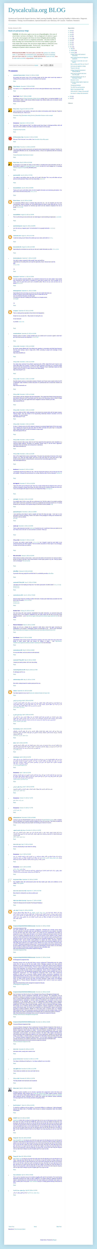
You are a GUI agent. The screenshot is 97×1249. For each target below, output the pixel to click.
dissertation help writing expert (41, 139)
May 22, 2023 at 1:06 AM (30, 660)
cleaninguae (16, 757)
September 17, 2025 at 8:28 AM (34, 900)
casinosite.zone (17, 235)
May (72, 48)
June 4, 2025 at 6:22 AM (25, 854)
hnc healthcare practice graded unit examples (51, 1094)
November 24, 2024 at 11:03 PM (33, 830)
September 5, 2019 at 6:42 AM (27, 123)
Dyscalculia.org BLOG (37, 10)
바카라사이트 (20, 283)
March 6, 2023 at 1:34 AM (29, 624)
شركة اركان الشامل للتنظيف (19, 830)
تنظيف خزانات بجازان (17, 869)
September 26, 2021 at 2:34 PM (26, 310)
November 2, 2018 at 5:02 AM (27, 86)
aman (14, 742)
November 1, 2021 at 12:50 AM (27, 439)
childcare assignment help (19, 167)
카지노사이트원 (57, 584)
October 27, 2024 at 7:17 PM (26, 807)
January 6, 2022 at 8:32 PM (28, 555)
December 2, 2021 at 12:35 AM (29, 511)
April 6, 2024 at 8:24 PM (28, 714)
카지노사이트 (34, 191)
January (73, 52)
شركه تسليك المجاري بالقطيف (38, 912)
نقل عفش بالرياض (17, 810)
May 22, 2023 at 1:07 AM (31, 669)
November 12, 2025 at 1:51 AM (43, 957)
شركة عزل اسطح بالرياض (18, 707)
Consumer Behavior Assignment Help (21, 1041)
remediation (30, 56)
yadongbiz (15, 499)
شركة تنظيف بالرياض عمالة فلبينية (20, 735)
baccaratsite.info (17, 247)
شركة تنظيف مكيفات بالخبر (19, 836)
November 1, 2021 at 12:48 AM (27, 410)
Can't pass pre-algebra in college (78, 66)
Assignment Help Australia (19, 129)
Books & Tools (50, 56)
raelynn (15, 690)
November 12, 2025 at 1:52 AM (43, 1021)
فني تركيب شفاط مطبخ (18, 800)
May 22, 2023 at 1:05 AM (28, 650)
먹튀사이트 (15, 900)
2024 (71, 30)
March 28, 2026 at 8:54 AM (25, 1137)
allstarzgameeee (17, 290)
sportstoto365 (16, 175)
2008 (71, 98)
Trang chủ (15, 1137)
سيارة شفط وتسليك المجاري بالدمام (50, 858)
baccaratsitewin (17, 187)
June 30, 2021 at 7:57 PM (26, 175)
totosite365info (17, 214)
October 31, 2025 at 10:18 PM (26, 910)
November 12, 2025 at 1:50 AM (43, 926)
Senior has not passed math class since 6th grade (78, 74)
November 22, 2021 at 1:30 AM (26, 469)
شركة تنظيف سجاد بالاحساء (19, 1190)
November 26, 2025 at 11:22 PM (26, 1049)
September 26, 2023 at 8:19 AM (25, 690)
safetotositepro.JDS (18, 679)
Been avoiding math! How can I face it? (80, 64)
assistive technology (49, 54)
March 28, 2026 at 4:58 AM (23, 1118)
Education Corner (75, 80)
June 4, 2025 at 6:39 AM (25, 866)
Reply (14, 81)
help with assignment (39, 1093)
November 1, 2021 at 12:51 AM (27, 453)
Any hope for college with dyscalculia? (79, 93)
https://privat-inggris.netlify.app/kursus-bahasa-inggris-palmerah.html (42, 615)
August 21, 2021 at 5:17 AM (27, 235)
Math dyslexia (38, 58)
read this (21, 88)
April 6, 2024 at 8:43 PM (25, 728)
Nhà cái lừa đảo (26, 560)
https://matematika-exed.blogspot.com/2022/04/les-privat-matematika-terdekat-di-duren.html (34, 630)
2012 (71, 44)
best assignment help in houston (31, 166)
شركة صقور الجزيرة (17, 714)
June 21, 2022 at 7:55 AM (30, 582)
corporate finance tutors (19, 75)
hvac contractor (17, 1174)
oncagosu (15, 310)
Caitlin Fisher (16, 147)
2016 (71, 38)
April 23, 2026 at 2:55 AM (27, 1174)
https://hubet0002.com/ (18, 1140)
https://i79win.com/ (17, 1158)
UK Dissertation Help (18, 137)
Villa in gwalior (20, 883)
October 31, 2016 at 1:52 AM (32, 75)
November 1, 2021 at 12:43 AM (27, 378)
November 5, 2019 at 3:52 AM (31, 137)
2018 (71, 34)
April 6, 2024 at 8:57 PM (22, 742)
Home (35, 1226)
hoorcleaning (16, 728)
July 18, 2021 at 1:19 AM (26, 200)
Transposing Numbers (76, 85)
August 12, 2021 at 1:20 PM (27, 214)
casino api (32, 528)
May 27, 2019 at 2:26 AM (25, 96)
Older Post (59, 1226)
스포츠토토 (58, 217)
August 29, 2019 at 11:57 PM (26, 108)
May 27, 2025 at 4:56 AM (27, 844)
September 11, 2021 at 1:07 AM (26, 276)
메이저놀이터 (49, 488)
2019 (71, 32)
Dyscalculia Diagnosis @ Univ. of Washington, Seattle (78, 77)
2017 (71, 36)
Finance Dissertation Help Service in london (23, 155)
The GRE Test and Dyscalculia (78, 87)
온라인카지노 (16, 586)
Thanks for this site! (75, 68)
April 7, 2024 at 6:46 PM (28, 786)
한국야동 (15, 518)
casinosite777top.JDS (18, 660)
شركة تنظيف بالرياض (17, 786)
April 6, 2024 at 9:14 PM (25, 757)
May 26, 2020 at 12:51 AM (26, 162)
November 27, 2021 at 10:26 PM (27, 483)
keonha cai (59, 473)
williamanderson (17, 817)
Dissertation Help (17, 115)
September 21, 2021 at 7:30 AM (29, 290)
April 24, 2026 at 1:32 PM (31, 1190)
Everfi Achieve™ (17, 1105)
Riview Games (16, 200)
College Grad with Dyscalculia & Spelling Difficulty (78, 71)
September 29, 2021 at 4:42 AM (29, 333)
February (73, 50)
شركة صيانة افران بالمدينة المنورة (20, 779)
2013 (71, 42)
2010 (71, 96)
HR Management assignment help (21, 984)
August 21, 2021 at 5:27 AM (28, 247)
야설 (52, 504)
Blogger (54, 1240)
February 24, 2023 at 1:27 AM (27, 610)
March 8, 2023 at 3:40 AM (26, 637)
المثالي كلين (15, 910)
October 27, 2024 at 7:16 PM (26, 798)
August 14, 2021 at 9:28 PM (29, 226)
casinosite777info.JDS (18, 582)
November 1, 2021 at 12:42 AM (27, 361)
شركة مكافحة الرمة (17, 749)
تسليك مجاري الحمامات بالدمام (19, 721)
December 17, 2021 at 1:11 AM (27, 540)
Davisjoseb (16, 276)
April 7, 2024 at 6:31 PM (25, 772)
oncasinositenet (17, 333)
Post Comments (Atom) (20, 1229)
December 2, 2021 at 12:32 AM (26, 499)
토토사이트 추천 (22, 890)
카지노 (51, 238)
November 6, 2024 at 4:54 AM (28, 817)
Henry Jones (16, 108)
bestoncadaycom (17, 258)
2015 (71, 40)
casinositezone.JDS (18, 595)
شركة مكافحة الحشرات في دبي (20, 765)
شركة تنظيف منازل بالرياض (19, 790)
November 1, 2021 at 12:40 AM (27, 346)
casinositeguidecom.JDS (19, 669)
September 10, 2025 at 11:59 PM (29, 879)
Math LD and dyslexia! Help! (18, 31)
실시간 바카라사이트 (18, 1058)
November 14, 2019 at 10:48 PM (27, 147)
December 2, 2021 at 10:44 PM (26, 526)
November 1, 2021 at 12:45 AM (27, 394)
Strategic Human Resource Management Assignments (25, 1014)
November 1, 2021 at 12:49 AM (27, 424)
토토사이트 (42, 179)
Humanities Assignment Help (19, 950)
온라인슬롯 (15, 298)
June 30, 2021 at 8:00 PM (27, 187)
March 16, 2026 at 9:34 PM (28, 1105)
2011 (71, 46)
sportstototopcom (17, 226)
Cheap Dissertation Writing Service (32, 98)
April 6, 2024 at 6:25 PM (27, 700)
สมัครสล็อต (15, 571)
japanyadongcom (17, 511)
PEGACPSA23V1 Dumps (48, 819)
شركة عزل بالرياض (17, 700)
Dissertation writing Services (28, 115)
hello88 (15, 1118)
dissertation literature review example (44, 115)
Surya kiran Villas (17, 879)
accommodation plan (30, 54)
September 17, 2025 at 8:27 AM (34, 890)
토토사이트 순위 (17, 844)
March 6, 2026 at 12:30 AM (25, 1088)
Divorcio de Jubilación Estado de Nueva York (39, 693)
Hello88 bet (15, 1120)
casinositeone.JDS (17, 650)
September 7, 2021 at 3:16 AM (29, 258)
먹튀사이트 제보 (22, 900)
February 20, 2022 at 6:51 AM (26, 571)
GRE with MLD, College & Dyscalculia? (80, 91)
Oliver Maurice (16, 86)
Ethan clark (16, 1088)
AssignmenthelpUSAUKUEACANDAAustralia (24, 926)
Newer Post (11, 1226)
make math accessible (19, 58)
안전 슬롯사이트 (17, 1068)
